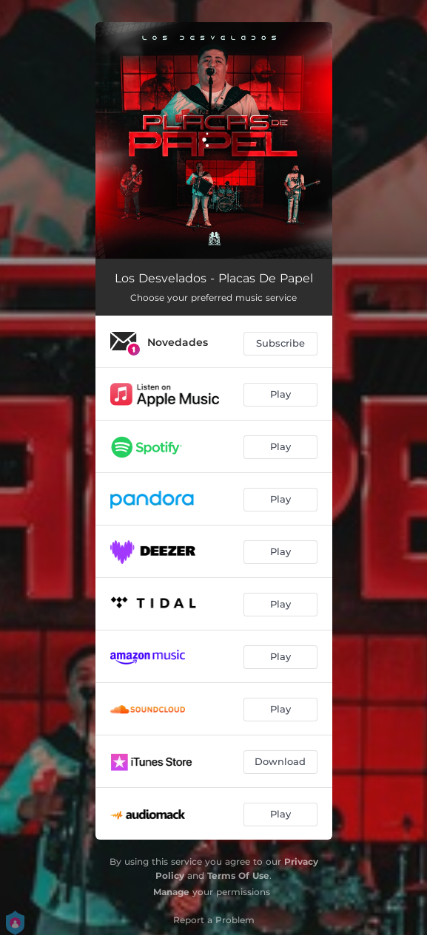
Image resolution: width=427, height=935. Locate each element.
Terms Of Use (238, 875)
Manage (171, 891)
